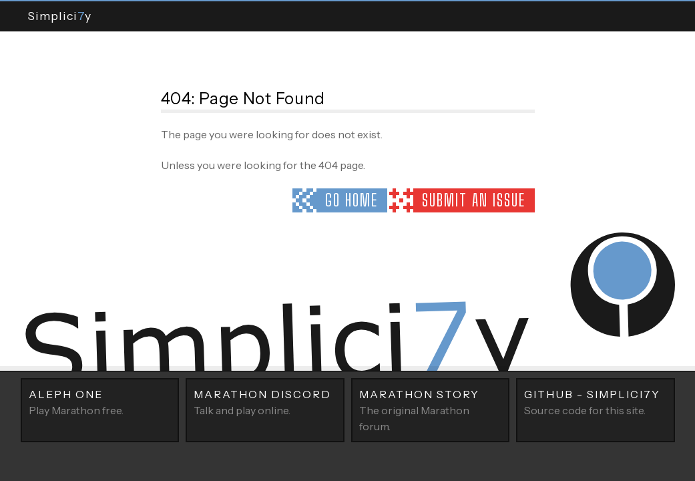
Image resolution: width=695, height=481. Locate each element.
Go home (351, 200)
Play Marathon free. (100, 401)
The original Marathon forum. (430, 409)
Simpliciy (59, 16)
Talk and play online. (265, 401)
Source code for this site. (595, 401)
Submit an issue (473, 200)
